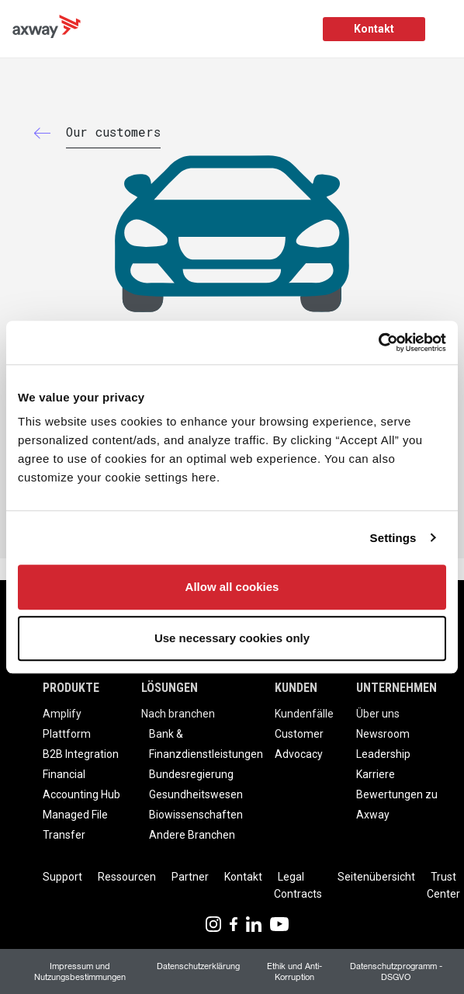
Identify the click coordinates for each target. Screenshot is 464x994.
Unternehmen (396, 687)
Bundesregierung (191, 774)
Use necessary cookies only (232, 638)
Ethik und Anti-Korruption (294, 971)
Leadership (383, 754)
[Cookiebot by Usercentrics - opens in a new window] (378, 342)
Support (62, 877)
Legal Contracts (298, 885)
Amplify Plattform (67, 723)
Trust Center (443, 885)
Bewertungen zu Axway (397, 804)
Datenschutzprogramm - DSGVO (396, 971)
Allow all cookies (232, 586)
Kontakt (374, 29)
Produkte (71, 687)
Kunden (296, 687)
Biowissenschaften (196, 814)
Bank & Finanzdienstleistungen (206, 744)
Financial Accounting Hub (81, 784)
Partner (190, 877)
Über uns (378, 713)
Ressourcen (127, 877)
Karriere (375, 774)
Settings (393, 537)
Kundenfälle (304, 713)
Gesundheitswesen (196, 794)
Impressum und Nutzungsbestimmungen (80, 971)
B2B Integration (81, 754)
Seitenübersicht (376, 877)
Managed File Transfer (75, 824)
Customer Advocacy (299, 744)
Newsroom (383, 734)
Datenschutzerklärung (198, 966)
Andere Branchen (192, 835)
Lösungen (169, 687)
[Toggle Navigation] (446, 29)
